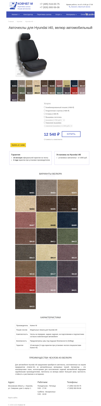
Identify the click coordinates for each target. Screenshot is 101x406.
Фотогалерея (17, 20)
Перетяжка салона (44, 14)
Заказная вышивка (52, 123)
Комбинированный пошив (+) (59, 107)
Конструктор (28, 14)
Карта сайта (12, 398)
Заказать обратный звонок (79, 7)
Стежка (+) (51, 114)
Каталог (15, 14)
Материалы (71, 14)
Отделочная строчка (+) (56, 111)
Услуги (58, 14)
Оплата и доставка (88, 14)
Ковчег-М (21, 405)
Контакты (29, 20)
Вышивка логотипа (52, 117)
